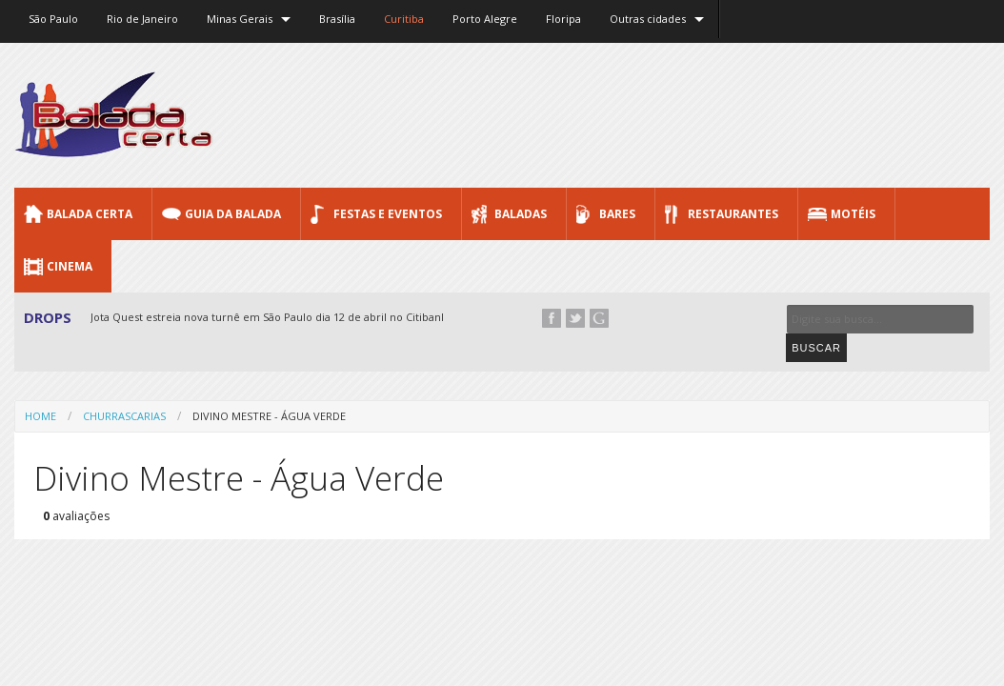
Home (40, 386)
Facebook (551, 318)
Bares (617, 214)
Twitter (575, 318)
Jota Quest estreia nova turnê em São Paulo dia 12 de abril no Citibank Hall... (283, 317)
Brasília (337, 18)
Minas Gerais (239, 18)
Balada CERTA (89, 214)
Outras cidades (648, 18)
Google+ (599, 318)
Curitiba (404, 18)
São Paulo (53, 18)
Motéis (853, 214)
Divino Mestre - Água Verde (269, 386)
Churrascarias (124, 386)
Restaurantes (733, 214)
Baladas (520, 214)
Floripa (563, 18)
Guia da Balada (233, 214)
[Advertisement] (643, 114)
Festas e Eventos (387, 214)
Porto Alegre (484, 18)
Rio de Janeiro (142, 18)
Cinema (69, 266)
